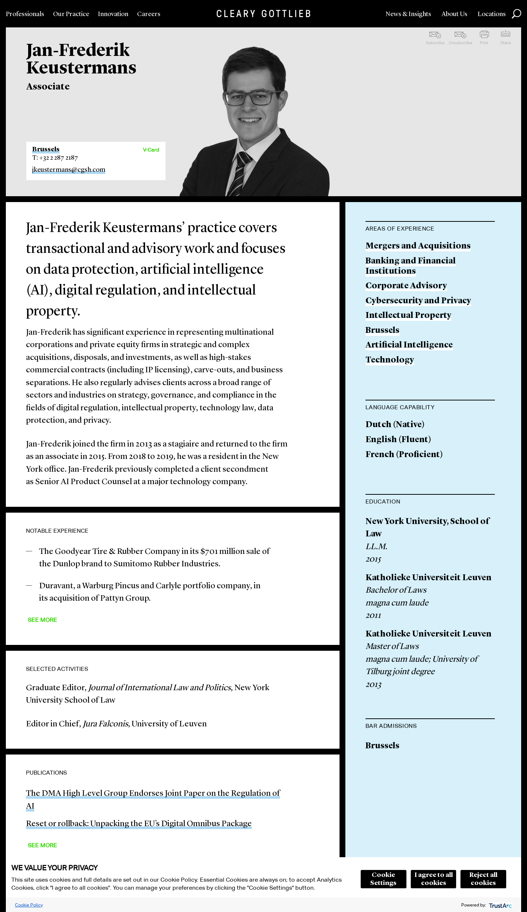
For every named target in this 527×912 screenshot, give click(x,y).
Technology (389, 360)
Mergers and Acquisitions (418, 246)
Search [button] (516, 14)
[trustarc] (499, 905)
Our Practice (71, 14)
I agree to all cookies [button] (433, 879)
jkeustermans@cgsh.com (68, 170)
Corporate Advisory (406, 286)
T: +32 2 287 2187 (55, 158)
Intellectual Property (408, 316)
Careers (148, 14)
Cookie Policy (29, 905)
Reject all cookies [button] (483, 879)
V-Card (151, 150)
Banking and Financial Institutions (410, 266)
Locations (492, 14)
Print (484, 42)
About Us (454, 14)
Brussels (46, 149)
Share (505, 42)
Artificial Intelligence (409, 345)
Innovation (113, 14)
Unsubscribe (460, 42)
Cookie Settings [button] (383, 879)
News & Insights (408, 14)
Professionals (25, 14)
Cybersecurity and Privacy (418, 301)
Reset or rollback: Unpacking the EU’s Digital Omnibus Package (139, 824)
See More (42, 619)
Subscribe (435, 42)
